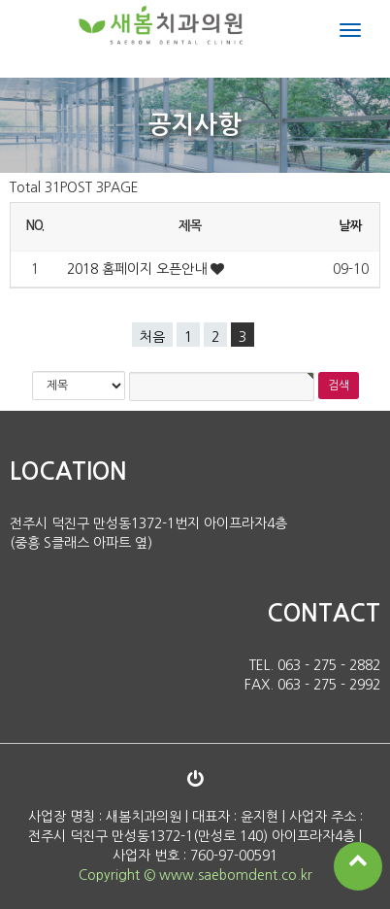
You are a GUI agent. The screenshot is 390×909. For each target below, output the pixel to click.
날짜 (350, 225)
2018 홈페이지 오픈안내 (139, 269)
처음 (152, 337)
